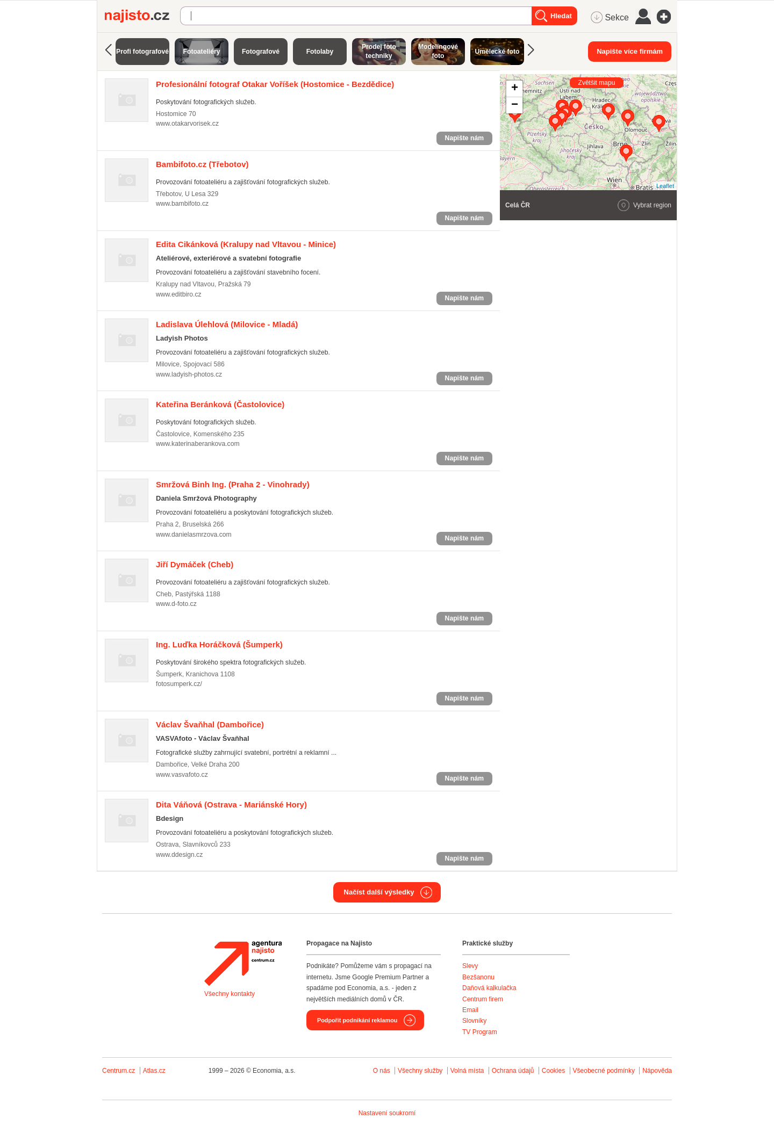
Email (470, 1010)
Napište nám (464, 138)
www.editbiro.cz (179, 294)
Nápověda (657, 1070)
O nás (381, 1070)
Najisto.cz (142, 16)
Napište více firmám (630, 51)
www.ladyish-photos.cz (189, 374)
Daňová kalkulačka (489, 988)
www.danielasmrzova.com (194, 534)
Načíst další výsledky (379, 892)
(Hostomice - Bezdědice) (275, 84)
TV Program (479, 1032)
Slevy (470, 966)
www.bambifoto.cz (182, 203)
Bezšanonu (478, 977)
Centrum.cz (118, 1070)
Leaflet (665, 186)
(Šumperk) (219, 644)
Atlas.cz (154, 1070)
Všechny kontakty (229, 994)
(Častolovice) (220, 404)
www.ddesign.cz (179, 854)
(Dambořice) (210, 724)
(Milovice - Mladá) (227, 324)
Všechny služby (421, 1070)
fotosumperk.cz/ (179, 684)
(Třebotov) (202, 164)
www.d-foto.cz (176, 604)
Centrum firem (482, 999)
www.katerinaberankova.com (198, 443)
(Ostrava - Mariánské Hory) (231, 804)
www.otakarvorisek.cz (187, 123)
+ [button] (514, 89)
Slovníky (474, 1020)
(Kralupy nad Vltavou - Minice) (246, 244)
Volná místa (467, 1070)
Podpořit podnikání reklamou (357, 1020)
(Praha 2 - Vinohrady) (233, 484)
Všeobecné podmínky (604, 1070)
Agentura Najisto (243, 963)
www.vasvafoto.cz (182, 774)
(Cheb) (194, 564)
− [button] (514, 105)
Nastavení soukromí (387, 1113)
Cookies (553, 1070)
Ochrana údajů (513, 1070)
